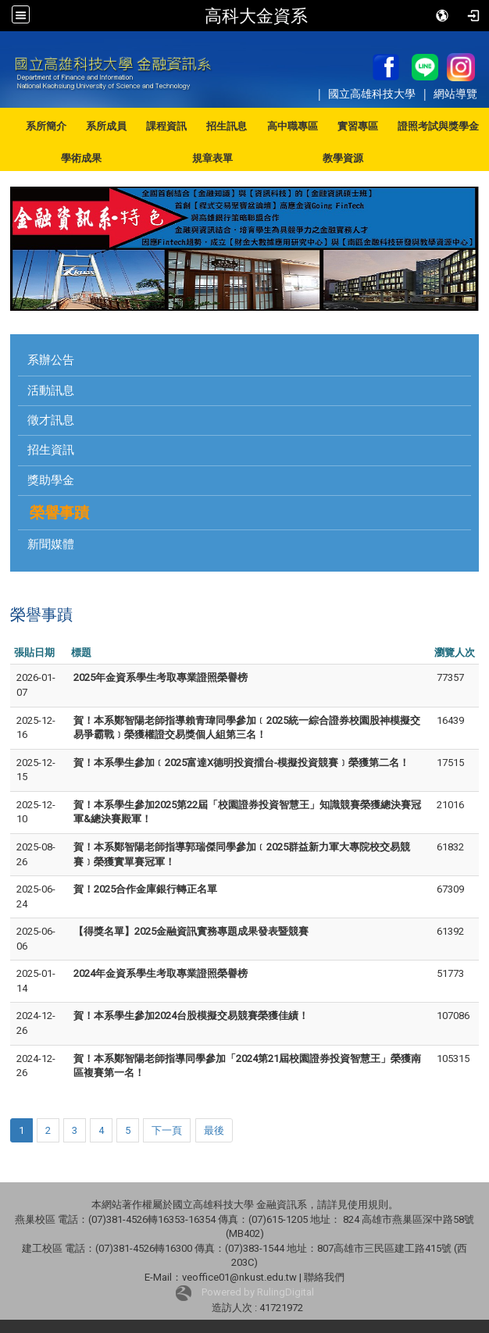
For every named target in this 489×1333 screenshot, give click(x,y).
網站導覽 (455, 93)
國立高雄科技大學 (373, 93)
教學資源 (343, 158)
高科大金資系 (256, 15)
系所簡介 (46, 126)
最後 (214, 1130)
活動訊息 (50, 390)
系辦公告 (50, 360)
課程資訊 (166, 126)
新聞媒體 (50, 544)
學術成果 (81, 158)
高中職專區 (292, 126)
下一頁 (167, 1130)
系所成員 (106, 126)
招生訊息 (226, 126)
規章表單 (212, 158)
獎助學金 (50, 480)
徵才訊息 (50, 420)
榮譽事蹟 (59, 513)
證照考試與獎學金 (438, 126)
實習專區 (357, 126)
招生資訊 (50, 450)
